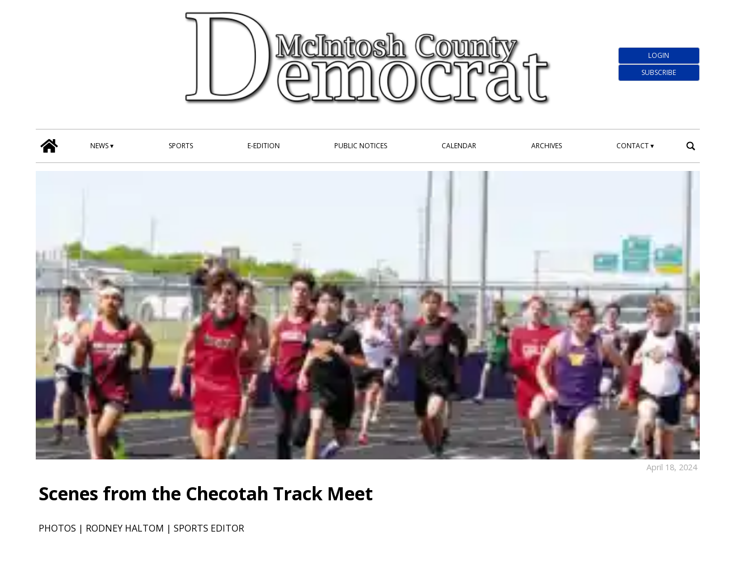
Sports (181, 145)
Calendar (459, 145)
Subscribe (658, 72)
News (99, 145)
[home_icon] (49, 145)
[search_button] (691, 146)
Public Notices (360, 145)
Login (658, 55)
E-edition (263, 145)
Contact (632, 145)
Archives (546, 145)
